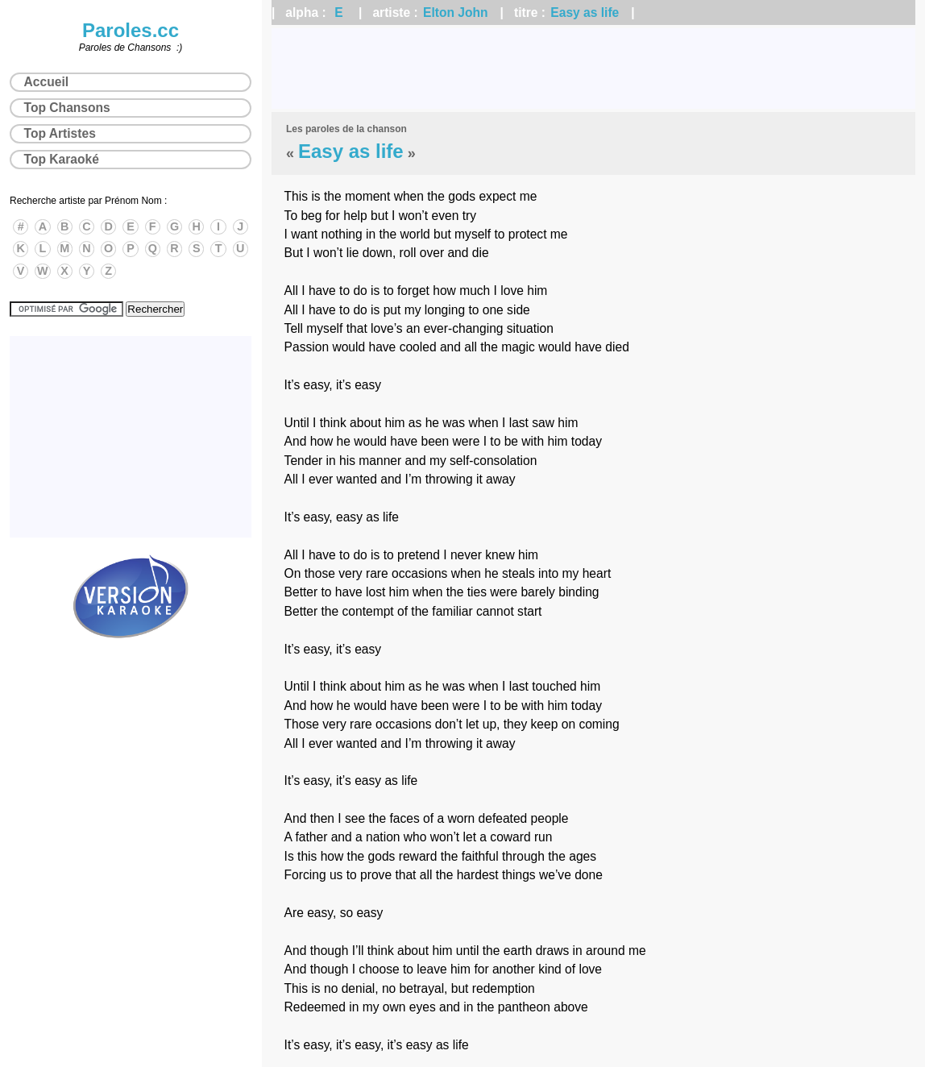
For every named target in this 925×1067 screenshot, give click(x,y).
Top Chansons (67, 107)
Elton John (455, 12)
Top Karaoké (61, 159)
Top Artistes (60, 133)
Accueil (46, 82)
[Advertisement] (593, 68)
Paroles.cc (130, 30)
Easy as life (584, 12)
